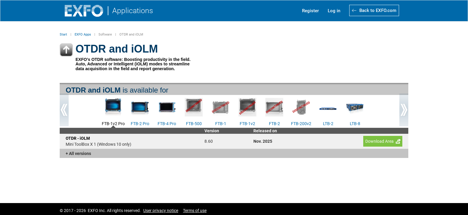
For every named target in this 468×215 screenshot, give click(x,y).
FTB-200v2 (301, 123)
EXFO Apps (83, 34)
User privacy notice (160, 210)
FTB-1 (220, 123)
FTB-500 (194, 123)
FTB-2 (274, 123)
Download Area (379, 141)
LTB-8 (355, 123)
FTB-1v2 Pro (113, 123)
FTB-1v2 (247, 123)
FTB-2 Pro (140, 123)
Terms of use (195, 210)
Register (310, 10)
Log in (334, 10)
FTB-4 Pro (167, 123)
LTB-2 (328, 123)
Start (63, 34)
